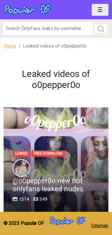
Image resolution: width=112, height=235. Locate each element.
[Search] (56, 28)
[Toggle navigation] (100, 10)
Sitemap (99, 225)
